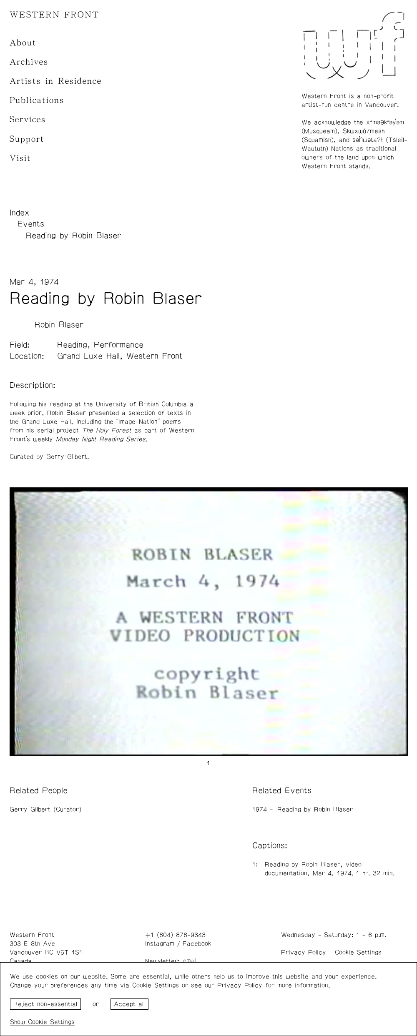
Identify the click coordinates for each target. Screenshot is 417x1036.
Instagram (159, 944)
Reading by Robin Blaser (73, 235)
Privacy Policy (303, 952)
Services (28, 119)
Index (20, 212)
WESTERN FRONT (54, 14)
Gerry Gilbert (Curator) (45, 809)
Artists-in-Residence (56, 81)
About (23, 42)
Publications (37, 100)
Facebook (197, 944)
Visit (20, 158)
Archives (29, 62)
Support (27, 139)
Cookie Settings (358, 952)
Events (31, 224)
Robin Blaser (59, 325)
